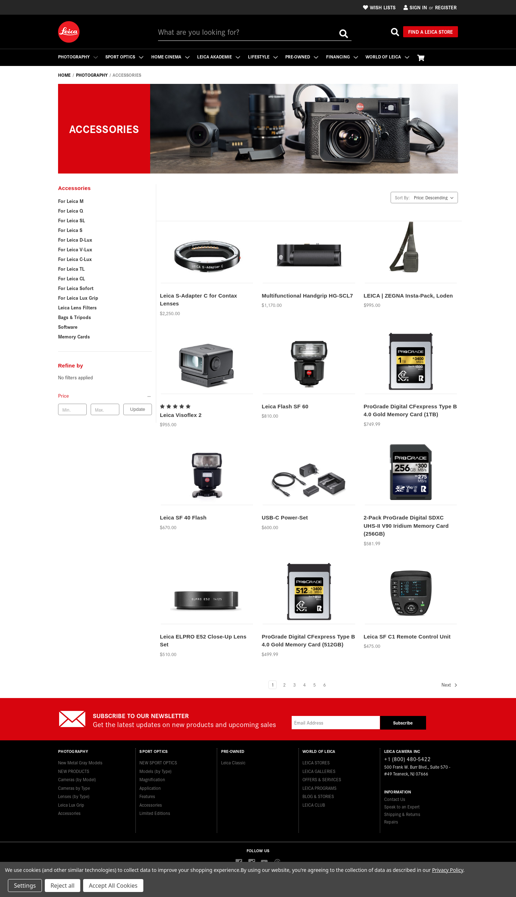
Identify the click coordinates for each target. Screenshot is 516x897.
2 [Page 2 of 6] (284, 684)
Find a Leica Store (430, 31)
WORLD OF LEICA (389, 56)
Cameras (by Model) (77, 779)
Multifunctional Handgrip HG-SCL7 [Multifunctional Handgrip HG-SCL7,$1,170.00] (307, 296)
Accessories (69, 813)
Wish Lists (379, 7)
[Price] (105, 395)
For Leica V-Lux (75, 249)
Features (147, 796)
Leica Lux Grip (71, 804)
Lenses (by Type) (74, 796)
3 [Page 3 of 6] (294, 684)
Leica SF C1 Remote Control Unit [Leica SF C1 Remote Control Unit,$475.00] (407, 636)
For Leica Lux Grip (78, 297)
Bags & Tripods (74, 317)
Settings (25, 885)
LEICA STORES (316, 762)
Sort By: (402, 197)
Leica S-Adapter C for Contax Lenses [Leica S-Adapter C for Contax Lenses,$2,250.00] (198, 300)
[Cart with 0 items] (422, 57)
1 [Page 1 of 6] (272, 684)
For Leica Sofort (76, 287)
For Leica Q (70, 210)
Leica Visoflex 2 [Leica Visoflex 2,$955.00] (180, 415)
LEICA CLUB (313, 804)
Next (449, 685)
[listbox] (435, 197)
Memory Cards (74, 336)
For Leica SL (71, 220)
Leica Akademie (219, 56)
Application (150, 787)
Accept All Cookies (113, 885)
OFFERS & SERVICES (321, 779)
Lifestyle (263, 56)
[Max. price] (105, 409)
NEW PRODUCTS (73, 771)
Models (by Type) (155, 771)
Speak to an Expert (402, 806)
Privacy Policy (447, 870)
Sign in (415, 7)
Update (137, 409)
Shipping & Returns (402, 814)
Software (67, 326)
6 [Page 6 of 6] (324, 684)
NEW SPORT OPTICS (158, 762)
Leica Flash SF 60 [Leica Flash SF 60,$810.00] (285, 406)
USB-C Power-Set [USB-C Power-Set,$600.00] (285, 517)
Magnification (152, 779)
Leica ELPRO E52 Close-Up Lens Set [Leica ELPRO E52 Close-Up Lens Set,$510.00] (203, 640)
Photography (78, 56)
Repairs (391, 821)
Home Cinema (171, 56)
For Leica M (70, 200)
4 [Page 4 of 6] (304, 684)
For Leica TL (71, 268)
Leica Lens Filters (77, 307)
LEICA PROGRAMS (319, 787)
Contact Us (394, 799)
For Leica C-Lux (75, 258)
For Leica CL (71, 278)
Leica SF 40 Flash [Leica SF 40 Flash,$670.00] (183, 517)
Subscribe (403, 722)
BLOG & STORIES (318, 796)
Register (446, 7)
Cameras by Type (74, 787)
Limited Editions (154, 813)
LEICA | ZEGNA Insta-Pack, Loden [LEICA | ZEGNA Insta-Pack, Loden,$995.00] (408, 296)
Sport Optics (125, 56)
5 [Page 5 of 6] (314, 684)
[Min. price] (72, 409)
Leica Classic (233, 762)
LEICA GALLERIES (318, 771)
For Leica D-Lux (75, 239)
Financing (343, 56)
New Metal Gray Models (80, 762)
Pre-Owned (302, 56)
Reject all (63, 885)
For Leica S (70, 229)
